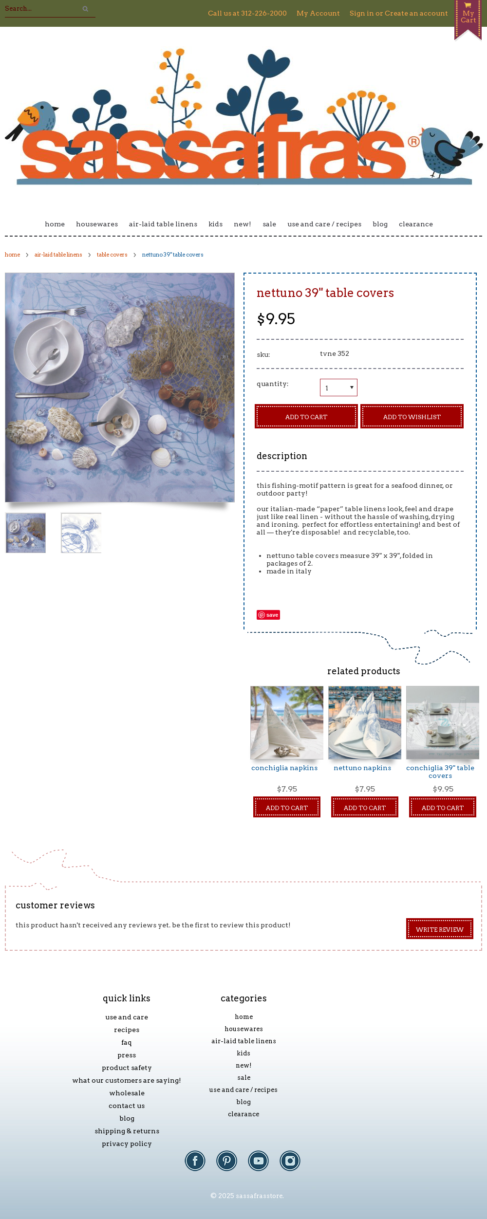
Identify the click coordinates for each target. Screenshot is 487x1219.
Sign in (362, 13)
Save (272, 615)
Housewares (97, 224)
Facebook (200, 1166)
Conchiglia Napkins (284, 768)
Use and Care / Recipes (324, 224)
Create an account (416, 13)
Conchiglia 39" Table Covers (440, 771)
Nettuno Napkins (362, 768)
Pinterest (231, 1166)
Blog (380, 224)
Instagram (295, 1166)
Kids (215, 224)
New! (242, 224)
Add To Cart (287, 808)
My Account (318, 13)
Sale (269, 224)
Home (55, 224)
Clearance (416, 224)
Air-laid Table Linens (163, 224)
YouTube (263, 1166)
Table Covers (112, 254)
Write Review (440, 929)
